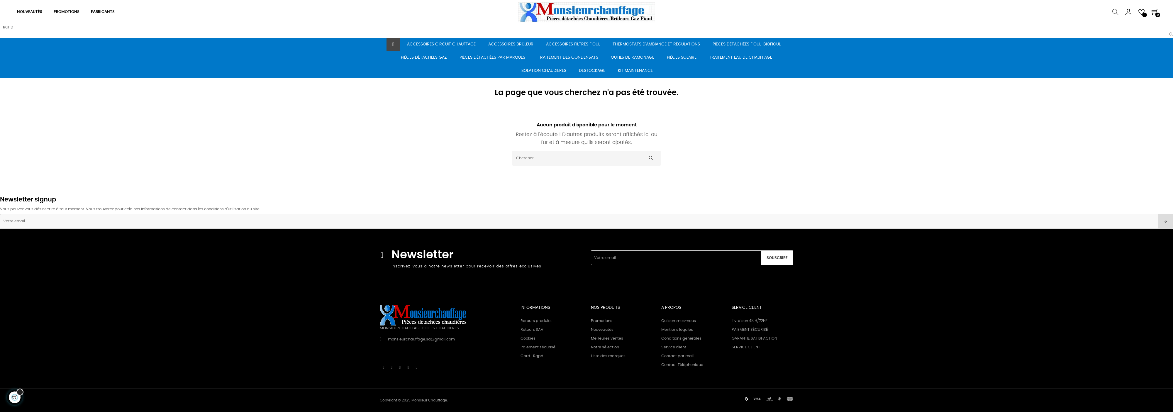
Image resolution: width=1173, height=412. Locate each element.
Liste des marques (608, 356)
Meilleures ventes (607, 338)
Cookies (528, 338)
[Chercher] (586, 158)
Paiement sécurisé (538, 347)
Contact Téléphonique (682, 365)
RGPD (8, 27)
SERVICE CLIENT (746, 347)
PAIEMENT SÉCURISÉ (750, 330)
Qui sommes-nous (678, 321)
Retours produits (536, 321)
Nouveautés (602, 330)
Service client (673, 347)
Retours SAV (532, 330)
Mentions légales (677, 330)
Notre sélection (605, 347)
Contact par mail (677, 356)
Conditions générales (681, 338)
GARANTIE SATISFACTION (754, 338)
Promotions (601, 321)
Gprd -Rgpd (532, 356)
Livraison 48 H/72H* (749, 321)
